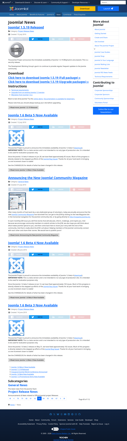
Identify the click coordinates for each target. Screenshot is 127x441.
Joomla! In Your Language (104, 60)
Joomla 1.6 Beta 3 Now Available (33, 305)
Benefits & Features (37, 15)
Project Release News (26, 31)
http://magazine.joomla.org (80, 217)
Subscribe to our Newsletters (106, 111)
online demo (38, 99)
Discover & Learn (40, 2)
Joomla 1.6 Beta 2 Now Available (23, 367)
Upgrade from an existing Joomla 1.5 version (27, 92)
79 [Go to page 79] (22, 398)
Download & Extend (22, 2)
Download (84, 8)
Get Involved (99, 42)
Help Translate (84, 424)
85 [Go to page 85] (48, 398)
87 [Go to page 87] (56, 398)
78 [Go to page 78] (18, 398)
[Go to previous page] (14, 398)
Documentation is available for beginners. (59, 99)
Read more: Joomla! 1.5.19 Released (23, 107)
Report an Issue (97, 424)
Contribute (67, 15)
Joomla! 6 (50, 15)
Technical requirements (20, 90)
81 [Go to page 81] (31, 398)
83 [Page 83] (39, 398)
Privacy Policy (42, 424)
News (59, 15)
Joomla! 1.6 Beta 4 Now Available (33, 243)
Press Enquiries (79, 15)
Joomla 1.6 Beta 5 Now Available (33, 115)
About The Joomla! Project (104, 46)
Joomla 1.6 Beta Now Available (22, 374)
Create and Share (101, 37)
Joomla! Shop (99, 56)
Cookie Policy (53, 424)
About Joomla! (22, 15)
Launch (108, 8)
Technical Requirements (103, 76)
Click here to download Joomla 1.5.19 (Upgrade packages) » (48, 82)
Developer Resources (80, 2)
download (78, 148)
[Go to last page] (64, 398)
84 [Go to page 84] (44, 398)
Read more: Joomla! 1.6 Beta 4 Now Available (26, 297)
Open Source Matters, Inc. (61, 433)
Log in (107, 424)
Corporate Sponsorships (104, 90)
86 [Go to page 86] (52, 398)
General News (23, 182)
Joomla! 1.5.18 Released (20, 369)
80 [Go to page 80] (26, 398)
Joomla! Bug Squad (50, 159)
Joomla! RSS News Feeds (104, 72)
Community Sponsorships (104, 98)
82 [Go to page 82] (35, 398)
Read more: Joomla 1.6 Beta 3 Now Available (26, 360)
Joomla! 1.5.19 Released (26, 27)
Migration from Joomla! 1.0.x (22, 95)
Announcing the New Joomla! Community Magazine (48, 178)
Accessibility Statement (26, 424)
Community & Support (59, 2)
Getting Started (100, 33)
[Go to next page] (60, 398)
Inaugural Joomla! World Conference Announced (29, 372)
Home (11, 15)
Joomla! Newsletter (102, 68)
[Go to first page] (10, 398)
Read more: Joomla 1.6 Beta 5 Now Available (26, 170)
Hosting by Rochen (63, 440)
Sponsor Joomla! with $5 (68, 424)
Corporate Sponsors (102, 94)
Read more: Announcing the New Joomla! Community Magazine (33, 235)
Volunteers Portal (101, 102)
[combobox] (113, 2)
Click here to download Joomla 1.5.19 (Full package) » (44, 78)
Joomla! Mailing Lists (102, 64)
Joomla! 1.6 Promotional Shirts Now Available (28, 377)
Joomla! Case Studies (102, 52)
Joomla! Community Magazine (23, 214)
